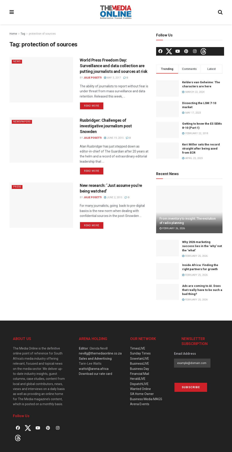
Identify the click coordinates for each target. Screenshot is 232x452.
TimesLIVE (137, 348)
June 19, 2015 (113, 137)
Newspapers (22, 121)
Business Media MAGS (146, 399)
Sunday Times (140, 353)
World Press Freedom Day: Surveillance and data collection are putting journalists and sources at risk (113, 66)
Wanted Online (140, 389)
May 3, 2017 (112, 77)
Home (13, 33)
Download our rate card (95, 374)
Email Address (185, 353)
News (17, 61)
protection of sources (42, 33)
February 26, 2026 (172, 228)
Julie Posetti (93, 77)
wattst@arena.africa (94, 369)
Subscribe (191, 387)
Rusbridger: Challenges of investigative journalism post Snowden (106, 126)
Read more (91, 105)
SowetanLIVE (139, 358)
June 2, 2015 (113, 197)
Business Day (139, 369)
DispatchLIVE (139, 384)
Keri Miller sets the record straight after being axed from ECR (201, 148)
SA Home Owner (142, 394)
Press (17, 186)
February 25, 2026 (195, 256)
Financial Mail (139, 374)
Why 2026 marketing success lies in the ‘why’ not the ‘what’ (202, 246)
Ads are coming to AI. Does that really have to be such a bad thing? (202, 290)
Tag (23, 33)
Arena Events (139, 404)
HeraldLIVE (137, 379)
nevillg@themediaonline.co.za (100, 353)
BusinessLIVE (139, 363)
